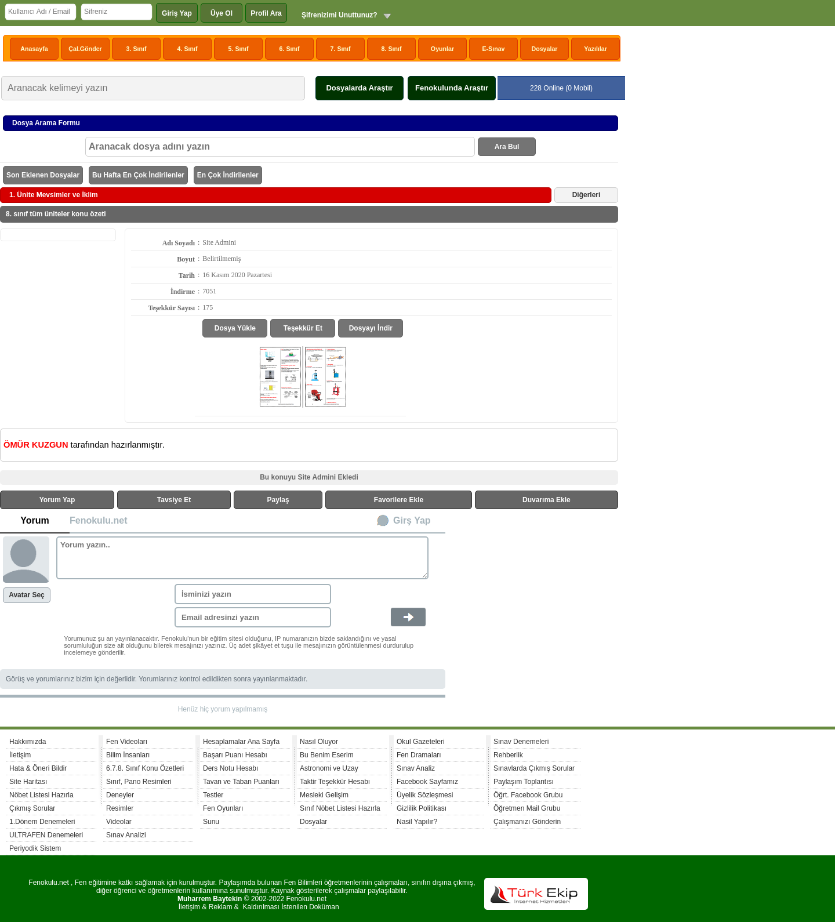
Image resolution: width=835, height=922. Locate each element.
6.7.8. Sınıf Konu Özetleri (145, 768)
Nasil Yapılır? (417, 822)
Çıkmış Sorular (32, 808)
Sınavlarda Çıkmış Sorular (534, 768)
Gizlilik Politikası (421, 808)
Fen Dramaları (419, 755)
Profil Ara (266, 13)
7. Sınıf (341, 48)
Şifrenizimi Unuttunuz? (339, 15)
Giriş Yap (177, 13)
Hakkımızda (27, 742)
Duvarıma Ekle (546, 500)
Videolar (119, 822)
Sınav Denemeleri (521, 742)
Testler (213, 795)
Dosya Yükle (235, 328)
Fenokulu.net (99, 520)
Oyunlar (442, 48)
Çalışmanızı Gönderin (527, 822)
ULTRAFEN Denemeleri (46, 835)
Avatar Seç (27, 595)
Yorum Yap (57, 500)
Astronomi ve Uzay (329, 768)
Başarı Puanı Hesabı (235, 755)
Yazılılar (595, 48)
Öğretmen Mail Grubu (526, 808)
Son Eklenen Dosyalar (42, 175)
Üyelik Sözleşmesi (425, 795)
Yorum (34, 520)
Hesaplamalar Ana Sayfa (241, 742)
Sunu (211, 822)
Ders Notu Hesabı (230, 768)
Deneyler (120, 795)
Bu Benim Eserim (327, 755)
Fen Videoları (126, 742)
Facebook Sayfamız (427, 782)
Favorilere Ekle (398, 500)
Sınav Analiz (416, 768)
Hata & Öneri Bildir (38, 768)
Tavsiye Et (174, 500)
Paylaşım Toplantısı (523, 782)
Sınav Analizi (126, 835)
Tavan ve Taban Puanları (241, 782)
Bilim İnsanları (128, 755)
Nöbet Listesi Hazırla (41, 795)
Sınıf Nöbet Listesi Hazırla (340, 808)
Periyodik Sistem (35, 848)
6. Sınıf (289, 48)
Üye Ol (221, 13)
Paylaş (278, 500)
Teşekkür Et (303, 328)
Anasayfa (34, 48)
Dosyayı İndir (371, 328)
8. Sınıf (392, 48)
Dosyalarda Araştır (359, 88)
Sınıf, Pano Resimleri (139, 782)
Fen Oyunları (223, 808)
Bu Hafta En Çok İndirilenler (138, 175)
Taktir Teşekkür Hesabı (335, 782)
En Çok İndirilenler (228, 175)
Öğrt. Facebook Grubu (527, 795)
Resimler (119, 808)
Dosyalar (544, 48)
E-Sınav (493, 48)
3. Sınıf (136, 48)
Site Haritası (28, 782)
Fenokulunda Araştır (451, 88)
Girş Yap (412, 520)
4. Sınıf (187, 48)
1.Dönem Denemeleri (42, 822)
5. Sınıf (238, 48)
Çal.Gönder (84, 48)
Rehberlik (508, 755)
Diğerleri (586, 195)
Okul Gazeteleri (421, 742)
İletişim (20, 755)
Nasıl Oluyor (319, 742)
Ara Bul (507, 147)
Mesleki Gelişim (324, 795)
